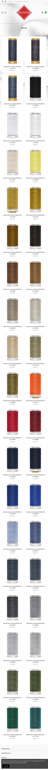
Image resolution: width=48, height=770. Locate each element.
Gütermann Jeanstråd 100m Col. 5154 (12, 67)
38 (44, 33)
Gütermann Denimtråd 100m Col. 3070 (35, 327)
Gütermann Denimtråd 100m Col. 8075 (12, 735)
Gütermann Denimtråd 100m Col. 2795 (12, 364)
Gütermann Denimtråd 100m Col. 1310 (12, 215)
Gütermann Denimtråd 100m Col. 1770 (35, 401)
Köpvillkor (10, 1)
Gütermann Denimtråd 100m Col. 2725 (35, 364)
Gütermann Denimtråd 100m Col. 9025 (12, 698)
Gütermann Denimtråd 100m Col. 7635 (12, 587)
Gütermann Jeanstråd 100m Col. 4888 (35, 67)
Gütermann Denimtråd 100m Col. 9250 (35, 698)
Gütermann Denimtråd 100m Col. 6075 (35, 549)
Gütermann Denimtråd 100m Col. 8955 (12, 401)
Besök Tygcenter (18, 1)
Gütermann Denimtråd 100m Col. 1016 (35, 141)
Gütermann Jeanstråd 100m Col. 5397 (12, 104)
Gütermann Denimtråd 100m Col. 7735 (35, 735)
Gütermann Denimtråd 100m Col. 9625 (35, 624)
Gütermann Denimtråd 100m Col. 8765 (35, 661)
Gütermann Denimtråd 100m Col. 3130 (12, 178)
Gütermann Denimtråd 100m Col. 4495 (12, 438)
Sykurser (26, 1)
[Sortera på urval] (38, 33)
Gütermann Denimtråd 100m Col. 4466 (35, 438)
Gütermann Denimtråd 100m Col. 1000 (35, 104)
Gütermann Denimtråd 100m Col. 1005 (12, 141)
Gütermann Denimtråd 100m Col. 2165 (12, 290)
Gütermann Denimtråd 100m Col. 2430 (12, 327)
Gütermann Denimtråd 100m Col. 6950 (35, 475)
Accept (6, 766)
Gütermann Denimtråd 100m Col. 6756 (12, 512)
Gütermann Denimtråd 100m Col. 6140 (12, 549)
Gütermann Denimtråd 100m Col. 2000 (35, 290)
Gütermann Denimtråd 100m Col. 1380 (35, 178)
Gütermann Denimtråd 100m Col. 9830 (12, 661)
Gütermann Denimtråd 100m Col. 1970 (35, 215)
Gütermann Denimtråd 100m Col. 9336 (35, 587)
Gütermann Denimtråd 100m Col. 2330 (35, 253)
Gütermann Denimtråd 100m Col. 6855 (12, 475)
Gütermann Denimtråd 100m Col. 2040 (12, 253)
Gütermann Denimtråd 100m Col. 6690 (35, 512)
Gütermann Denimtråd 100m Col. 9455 (12, 624)
